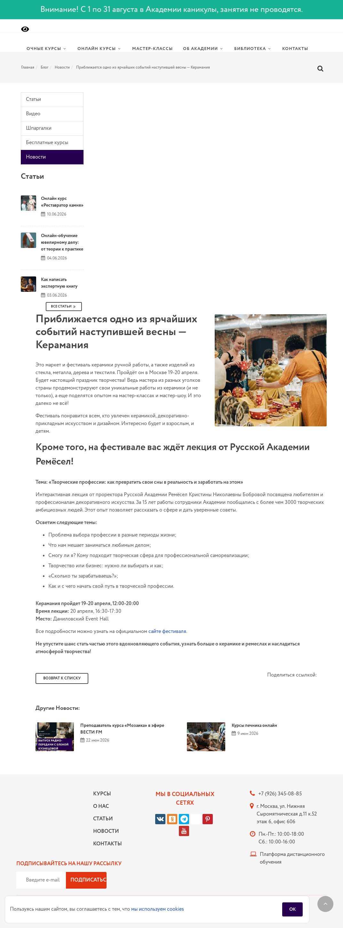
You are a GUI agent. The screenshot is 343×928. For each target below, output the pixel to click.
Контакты (106, 844)
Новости (36, 157)
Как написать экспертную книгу (59, 283)
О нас (101, 806)
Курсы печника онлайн (254, 725)
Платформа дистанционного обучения (292, 858)
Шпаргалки (39, 128)
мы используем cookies (157, 909)
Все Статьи (64, 306)
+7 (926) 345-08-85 (280, 794)
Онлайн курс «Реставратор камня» (62, 202)
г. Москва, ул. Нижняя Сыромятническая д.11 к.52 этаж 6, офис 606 (287, 814)
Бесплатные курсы (47, 142)
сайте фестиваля (167, 631)
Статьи (33, 99)
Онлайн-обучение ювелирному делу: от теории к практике (62, 242)
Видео (33, 114)
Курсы (102, 794)
